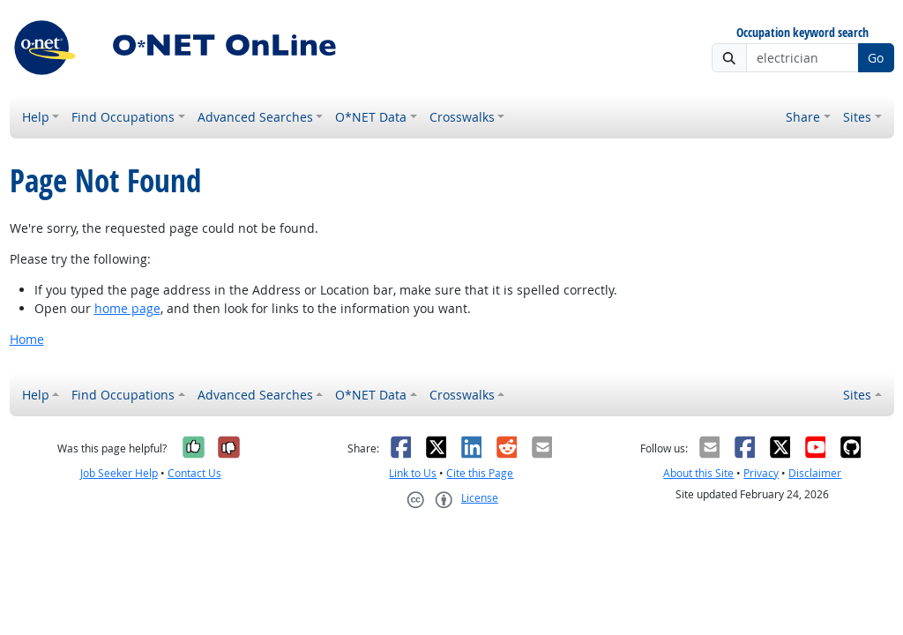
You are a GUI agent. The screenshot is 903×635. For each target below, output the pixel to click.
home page (127, 308)
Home (27, 339)
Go (876, 57)
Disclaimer (814, 473)
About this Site (698, 473)
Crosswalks (462, 116)
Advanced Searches (255, 116)
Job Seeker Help (119, 473)
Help (35, 116)
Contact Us (194, 473)
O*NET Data (371, 116)
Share (803, 116)
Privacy (761, 473)
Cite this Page (479, 473)
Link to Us (413, 473)
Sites (857, 116)
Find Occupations (123, 116)
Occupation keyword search (802, 33)
